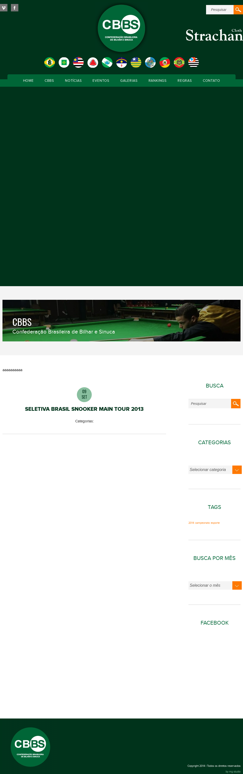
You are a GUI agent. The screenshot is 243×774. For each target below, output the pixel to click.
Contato (211, 81)
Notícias (73, 81)
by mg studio (233, 771)
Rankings (158, 81)
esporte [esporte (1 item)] (215, 523)
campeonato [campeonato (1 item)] (202, 523)
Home (28, 81)
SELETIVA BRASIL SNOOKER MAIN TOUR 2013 (84, 409)
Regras (185, 81)
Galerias (128, 81)
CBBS (49, 81)
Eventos (100, 81)
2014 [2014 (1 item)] (191, 523)
